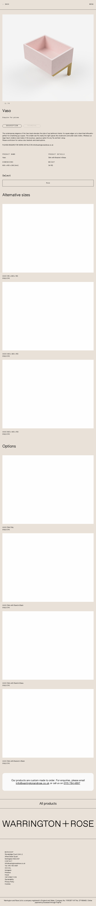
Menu (91, 4)
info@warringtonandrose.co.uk (43, 145)
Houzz (7, 875)
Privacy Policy (9, 882)
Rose (48, 183)
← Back (5, 4)
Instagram (8, 870)
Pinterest (8, 872)
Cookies (8, 884)
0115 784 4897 (72, 783)
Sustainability (9, 879)
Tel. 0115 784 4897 (11, 866)
